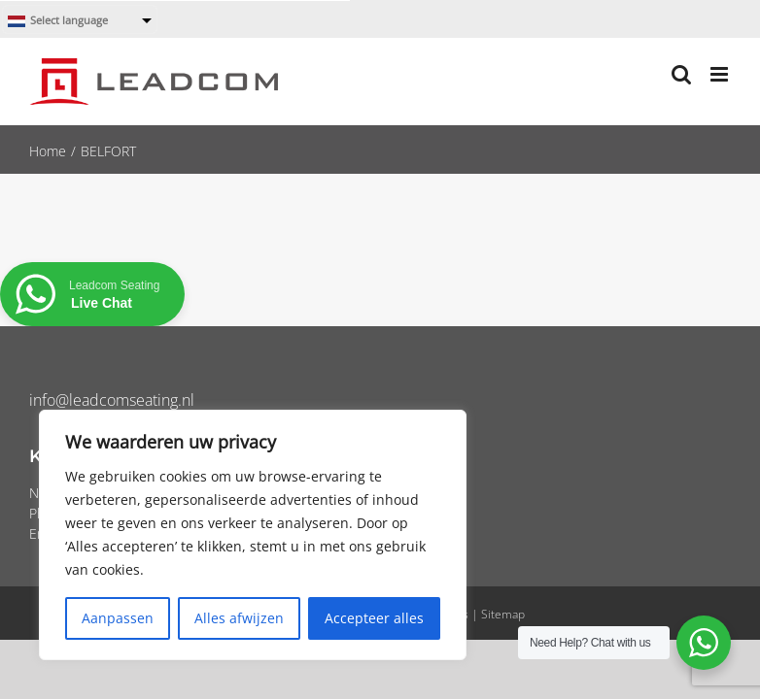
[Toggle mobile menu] (720, 74)
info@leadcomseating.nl (111, 400)
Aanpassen (118, 618)
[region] (252, 535)
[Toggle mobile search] (681, 74)
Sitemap (503, 614)
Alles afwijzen (239, 618)
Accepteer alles (374, 618)
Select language (58, 21)
